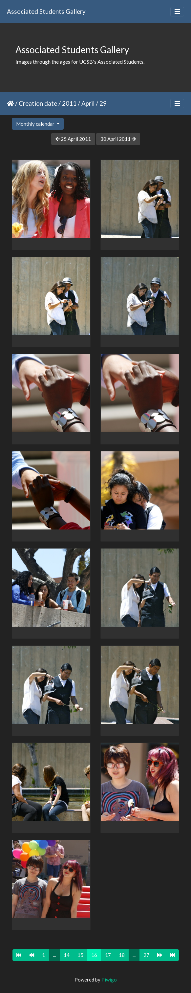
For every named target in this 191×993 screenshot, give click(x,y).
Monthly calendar (35, 124)
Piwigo (109, 979)
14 (67, 955)
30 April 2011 (118, 139)
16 (94, 955)
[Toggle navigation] (177, 11)
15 (80, 955)
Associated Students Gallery (46, 11)
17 (108, 955)
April (88, 103)
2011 (69, 103)
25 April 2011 (73, 139)
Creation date (38, 103)
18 (122, 955)
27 (146, 955)
